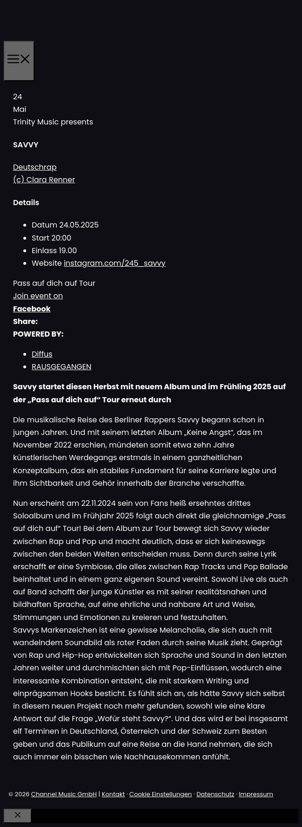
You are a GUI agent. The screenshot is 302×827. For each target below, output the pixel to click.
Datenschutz (215, 794)
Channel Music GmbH (64, 794)
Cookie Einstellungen (160, 794)
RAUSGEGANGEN (61, 366)
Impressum (256, 794)
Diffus (42, 354)
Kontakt (113, 794)
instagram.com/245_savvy (115, 263)
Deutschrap (34, 167)
